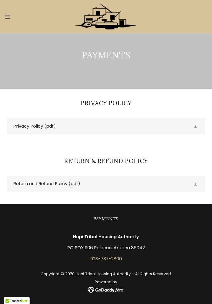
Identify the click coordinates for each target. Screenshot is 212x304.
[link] (106, 16)
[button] (17, 16)
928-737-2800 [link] (106, 259)
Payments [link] (106, 218)
